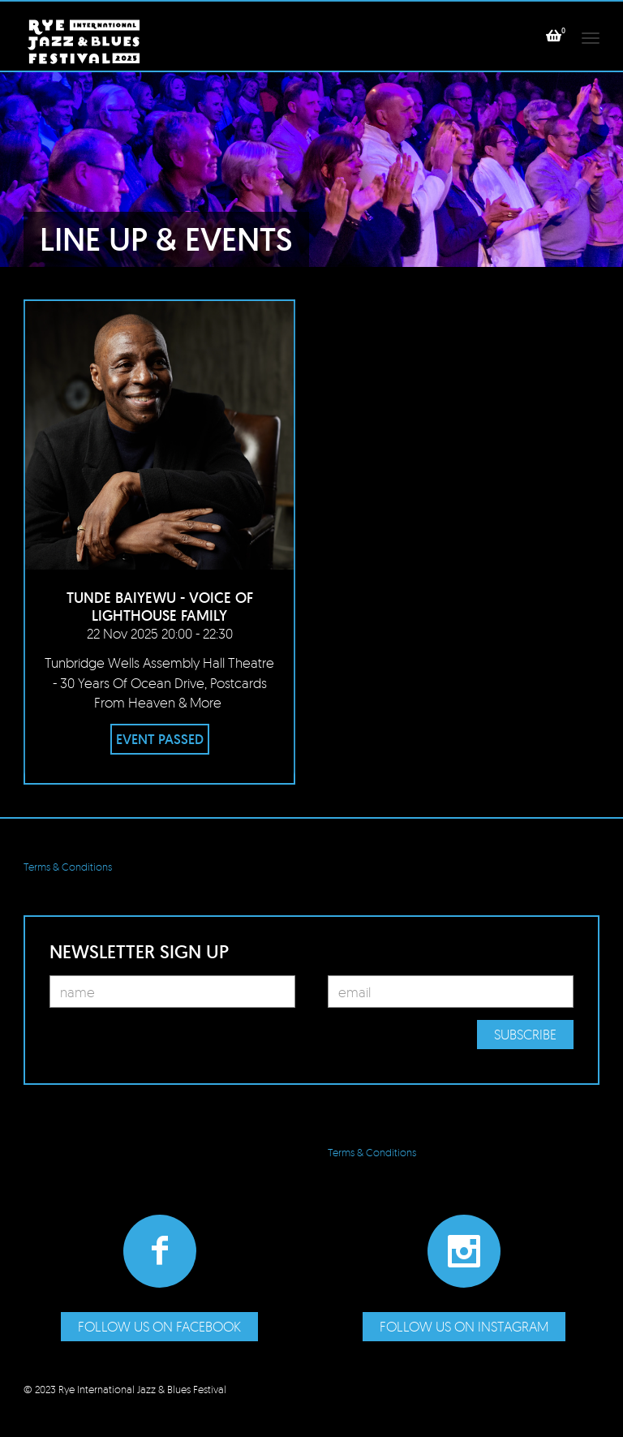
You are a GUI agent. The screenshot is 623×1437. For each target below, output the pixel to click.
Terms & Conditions (68, 866)
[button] (553, 35)
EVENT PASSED (160, 739)
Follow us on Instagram (464, 1326)
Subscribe (525, 1034)
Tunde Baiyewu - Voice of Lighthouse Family (160, 606)
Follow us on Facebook (159, 1326)
